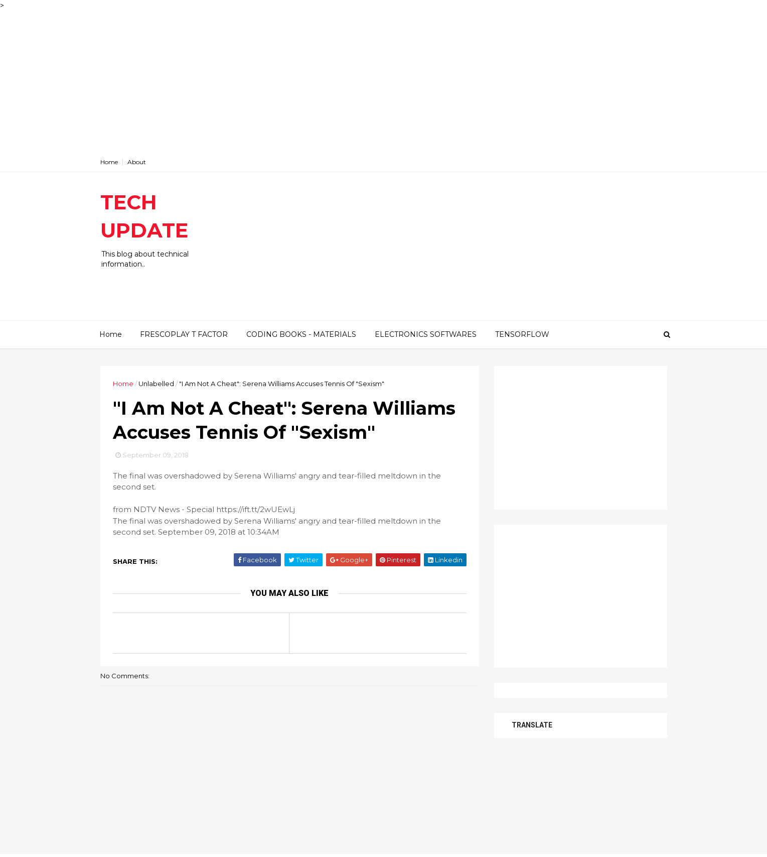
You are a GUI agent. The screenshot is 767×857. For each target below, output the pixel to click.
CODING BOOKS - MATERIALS (301, 334)
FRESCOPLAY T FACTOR (184, 334)
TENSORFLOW (522, 334)
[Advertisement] (301, 81)
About (136, 162)
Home (109, 162)
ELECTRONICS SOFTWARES (426, 334)
